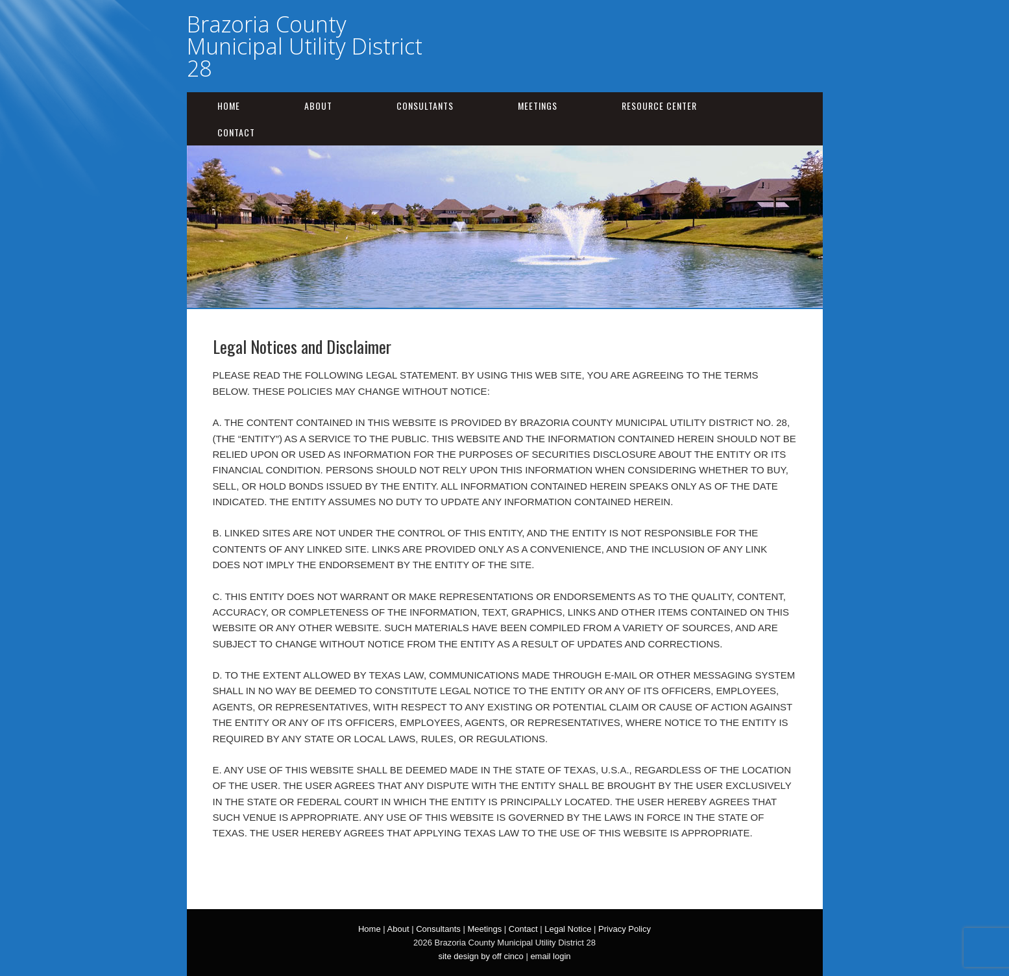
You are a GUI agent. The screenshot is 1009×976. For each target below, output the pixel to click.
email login (550, 956)
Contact (236, 132)
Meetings (537, 105)
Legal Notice (567, 929)
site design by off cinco (480, 956)
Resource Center (659, 105)
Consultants (425, 105)
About (318, 105)
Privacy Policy (624, 929)
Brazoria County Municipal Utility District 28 (304, 46)
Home (228, 105)
